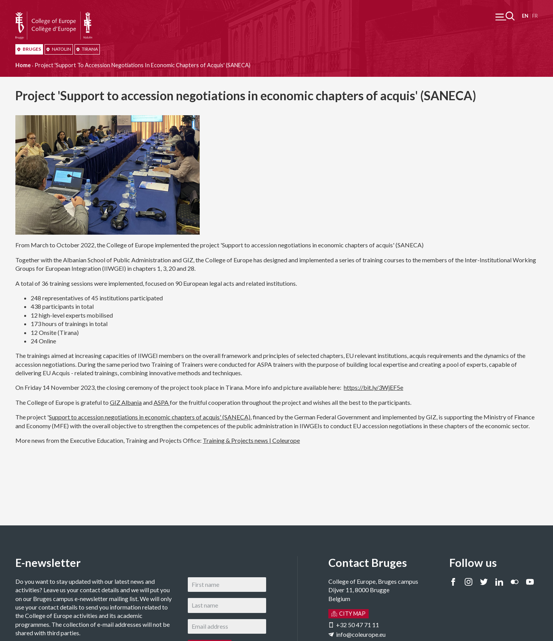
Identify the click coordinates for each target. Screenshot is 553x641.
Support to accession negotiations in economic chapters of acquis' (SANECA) (149, 417)
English (525, 15)
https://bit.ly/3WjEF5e (373, 387)
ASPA (162, 402)
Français (535, 15)
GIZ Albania (126, 402)
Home (23, 65)
